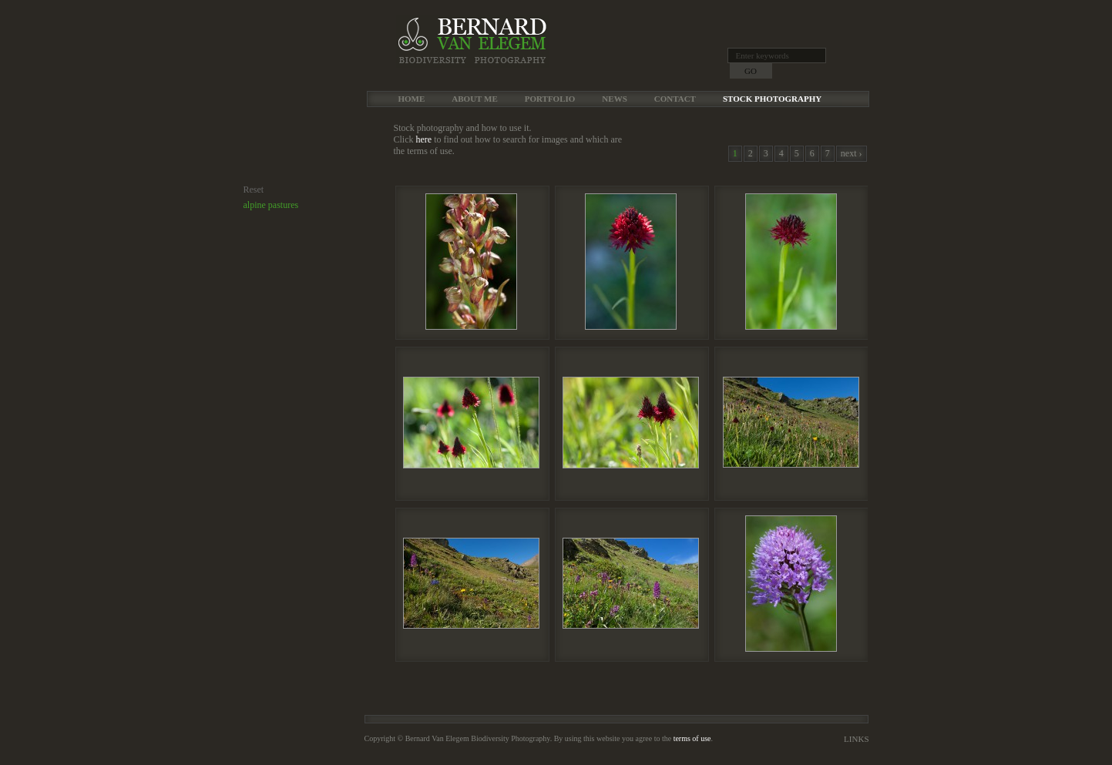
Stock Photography (772, 98)
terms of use (692, 738)
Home (411, 98)
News (614, 98)
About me (474, 98)
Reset (254, 189)
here (424, 139)
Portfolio (550, 98)
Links (856, 738)
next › (851, 153)
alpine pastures (271, 205)
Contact (675, 98)
